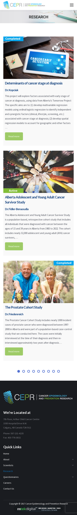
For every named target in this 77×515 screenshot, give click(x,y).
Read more (13, 136)
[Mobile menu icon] (72, 5)
